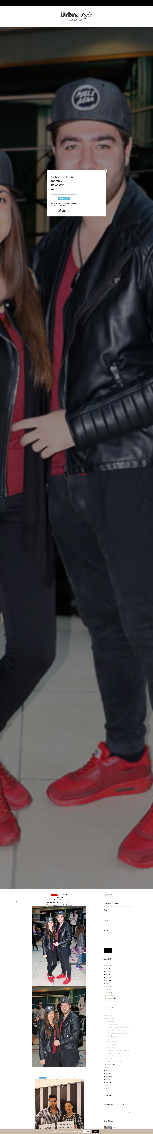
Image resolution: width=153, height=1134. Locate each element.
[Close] (105, 170)
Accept (87, 1131)
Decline (95, 1131)
